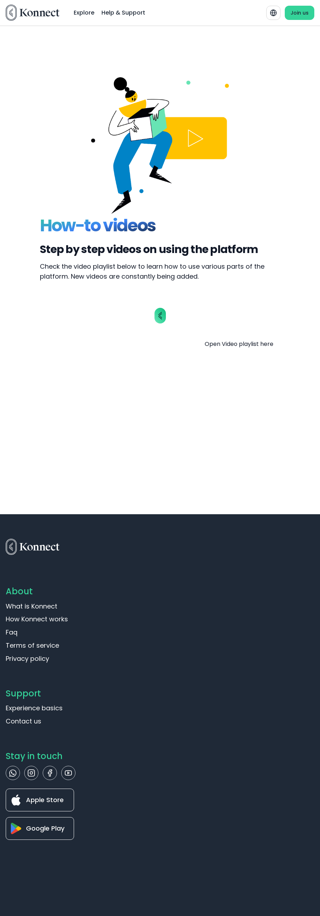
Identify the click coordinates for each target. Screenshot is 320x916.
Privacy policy (27, 658)
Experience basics (34, 708)
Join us (299, 12)
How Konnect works (37, 619)
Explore (84, 13)
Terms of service (32, 645)
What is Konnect (31, 606)
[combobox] (273, 13)
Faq (11, 632)
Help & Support (123, 13)
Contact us (23, 721)
